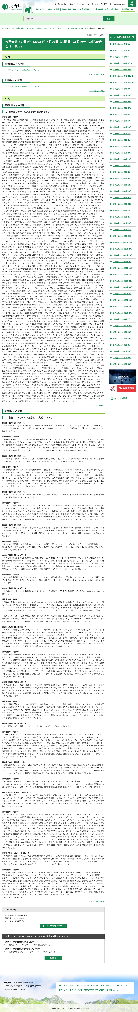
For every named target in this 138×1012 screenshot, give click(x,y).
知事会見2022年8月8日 (121, 172)
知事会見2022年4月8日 (121, 50)
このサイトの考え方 (68, 985)
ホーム (4, 28)
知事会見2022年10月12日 (122, 242)
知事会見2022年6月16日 (122, 127)
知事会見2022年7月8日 (121, 140)
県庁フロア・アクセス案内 (95, 990)
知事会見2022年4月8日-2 (122, 63)
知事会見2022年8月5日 (121, 166)
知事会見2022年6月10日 (122, 121)
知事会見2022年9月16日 (122, 230)
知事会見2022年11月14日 (122, 274)
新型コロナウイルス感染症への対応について (25, 70)
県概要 (23, 28)
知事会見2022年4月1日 (121, 44)
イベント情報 (120, 398)
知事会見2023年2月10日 (122, 332)
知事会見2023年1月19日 (122, 191)
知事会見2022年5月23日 (122, 102)
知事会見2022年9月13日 (122, 223)
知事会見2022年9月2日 (121, 217)
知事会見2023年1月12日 (122, 185)
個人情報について (109, 985)
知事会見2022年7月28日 (122, 159)
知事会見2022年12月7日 (122, 294)
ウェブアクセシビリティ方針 (89, 985)
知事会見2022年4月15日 (122, 57)
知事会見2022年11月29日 (122, 306)
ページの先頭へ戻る (97, 74)
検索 (131, 5)
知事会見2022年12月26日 (122, 313)
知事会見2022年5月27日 (122, 108)
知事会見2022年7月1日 (121, 134)
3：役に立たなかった (42, 945)
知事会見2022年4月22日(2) (123, 82)
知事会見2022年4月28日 (122, 89)
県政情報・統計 (13, 28)
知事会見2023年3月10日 (122, 351)
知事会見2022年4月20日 (122, 70)
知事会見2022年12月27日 (122, 326)
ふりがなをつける (78, 4)
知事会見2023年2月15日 (122, 338)
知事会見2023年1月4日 (121, 178)
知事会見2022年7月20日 (122, 153)
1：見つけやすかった (14, 952)
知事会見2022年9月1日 (121, 210)
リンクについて (76, 990)
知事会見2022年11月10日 (122, 268)
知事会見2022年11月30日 (122, 287)
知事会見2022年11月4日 (122, 262)
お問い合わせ (113, 990)
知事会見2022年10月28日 (122, 255)
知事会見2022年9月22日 (122, 236)
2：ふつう (26, 945)
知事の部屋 (30, 28)
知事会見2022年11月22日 (122, 281)
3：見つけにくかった (47, 952)
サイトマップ (123, 985)
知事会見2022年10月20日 (122, 249)
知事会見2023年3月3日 (121, 345)
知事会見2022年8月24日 (122, 204)
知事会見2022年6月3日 (121, 114)
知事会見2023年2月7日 (121, 319)
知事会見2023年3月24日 (122, 358)
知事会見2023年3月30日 (122, 364)
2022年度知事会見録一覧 (78, 28)
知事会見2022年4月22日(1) (123, 76)
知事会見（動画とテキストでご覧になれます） (52, 28)
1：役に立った (12, 945)
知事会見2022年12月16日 (122, 300)
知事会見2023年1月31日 (122, 198)
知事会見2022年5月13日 (122, 95)
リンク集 (64, 990)
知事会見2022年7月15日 (122, 146)
